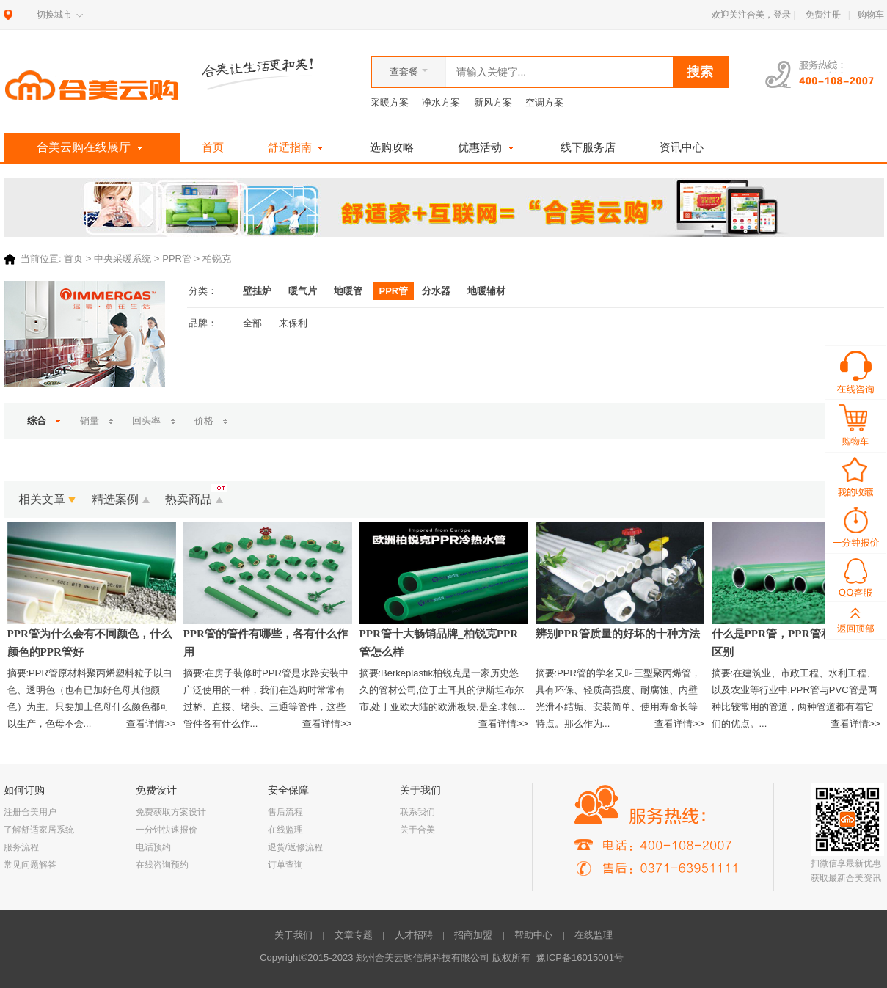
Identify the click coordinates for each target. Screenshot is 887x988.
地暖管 (348, 290)
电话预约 (153, 847)
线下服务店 (588, 147)
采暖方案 (390, 102)
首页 (213, 147)
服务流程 (21, 847)
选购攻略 (392, 147)
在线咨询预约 (162, 865)
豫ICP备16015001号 (580, 957)
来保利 (293, 323)
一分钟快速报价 (166, 829)
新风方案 (493, 102)
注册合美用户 (30, 812)
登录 (782, 15)
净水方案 (441, 102)
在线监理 (285, 829)
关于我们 (293, 934)
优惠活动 (487, 147)
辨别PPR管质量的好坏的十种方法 (618, 633)
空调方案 (544, 102)
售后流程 (285, 812)
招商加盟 (473, 934)
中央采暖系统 (122, 259)
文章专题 (354, 934)
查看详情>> (150, 723)
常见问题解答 (30, 865)
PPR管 (176, 259)
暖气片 (302, 290)
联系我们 (417, 812)
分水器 (436, 290)
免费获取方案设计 (171, 812)
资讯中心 (682, 147)
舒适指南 (297, 147)
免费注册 (823, 15)
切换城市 (54, 15)
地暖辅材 (486, 290)
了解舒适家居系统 (39, 829)
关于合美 (417, 829)
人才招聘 (414, 934)
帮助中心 (533, 934)
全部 (252, 323)
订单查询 (285, 865)
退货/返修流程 (295, 847)
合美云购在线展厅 (91, 147)
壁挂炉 (257, 290)
